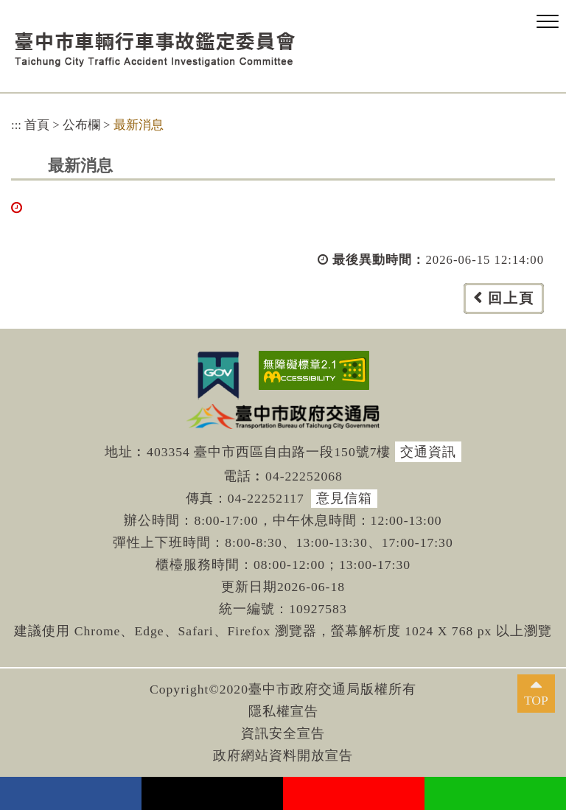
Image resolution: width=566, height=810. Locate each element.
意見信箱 (344, 498)
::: (16, 125)
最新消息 (138, 125)
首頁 (36, 125)
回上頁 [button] (511, 298)
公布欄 (81, 125)
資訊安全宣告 (283, 733)
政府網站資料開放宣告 (283, 755)
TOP (536, 700)
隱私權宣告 (283, 711)
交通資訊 (428, 451)
